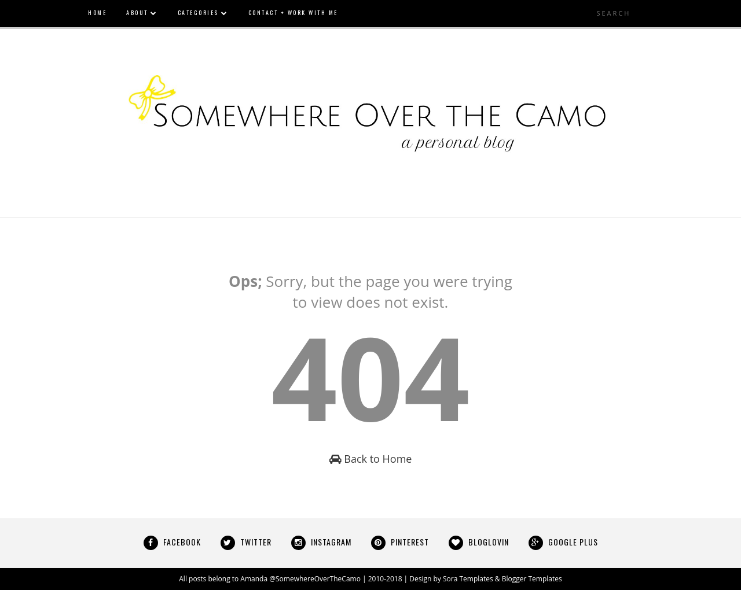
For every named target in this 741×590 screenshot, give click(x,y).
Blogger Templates (532, 579)
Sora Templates (468, 579)
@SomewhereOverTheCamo (315, 579)
